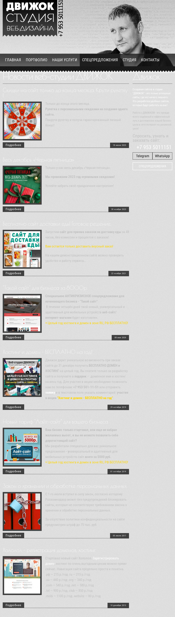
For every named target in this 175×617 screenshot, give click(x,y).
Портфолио (36, 60)
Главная (13, 60)
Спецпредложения (100, 60)
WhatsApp (162, 156)
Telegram (142, 156)
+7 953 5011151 (152, 147)
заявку (50, 392)
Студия (129, 60)
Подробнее (13, 145)
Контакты (150, 60)
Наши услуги (64, 60)
